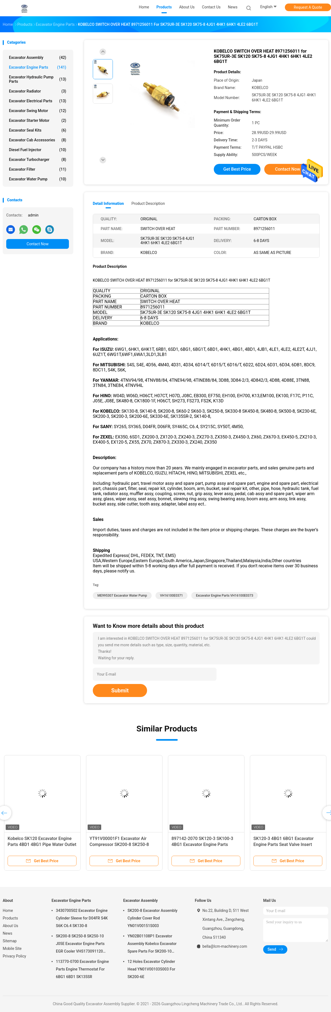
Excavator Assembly (37, 57)
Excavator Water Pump (37, 179)
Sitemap (10, 941)
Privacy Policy (14, 956)
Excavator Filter (37, 169)
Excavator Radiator (37, 91)
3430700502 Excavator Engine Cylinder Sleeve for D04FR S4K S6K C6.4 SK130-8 (82, 918)
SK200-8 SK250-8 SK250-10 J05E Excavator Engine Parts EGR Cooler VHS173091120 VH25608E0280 (80, 944)
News (7, 933)
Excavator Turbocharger (37, 159)
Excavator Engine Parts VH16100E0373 (224, 595)
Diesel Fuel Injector (37, 149)
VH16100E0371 (171, 595)
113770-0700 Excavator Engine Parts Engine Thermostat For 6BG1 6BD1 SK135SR (82, 969)
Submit (120, 690)
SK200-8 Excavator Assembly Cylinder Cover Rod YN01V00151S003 (152, 918)
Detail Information (108, 203)
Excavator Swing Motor (37, 110)
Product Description (148, 203)
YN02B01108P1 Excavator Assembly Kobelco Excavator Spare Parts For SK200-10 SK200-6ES (152, 944)
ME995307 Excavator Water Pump (122, 595)
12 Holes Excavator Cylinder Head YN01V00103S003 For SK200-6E (151, 969)
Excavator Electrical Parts (37, 101)
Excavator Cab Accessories (37, 140)
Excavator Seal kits (37, 130)
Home (8, 910)
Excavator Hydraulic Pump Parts (37, 79)
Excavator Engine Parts (37, 67)
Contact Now (38, 244)
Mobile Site (12, 948)
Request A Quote (308, 7)
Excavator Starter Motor (37, 120)
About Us (10, 926)
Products (10, 918)
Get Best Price (237, 169)
